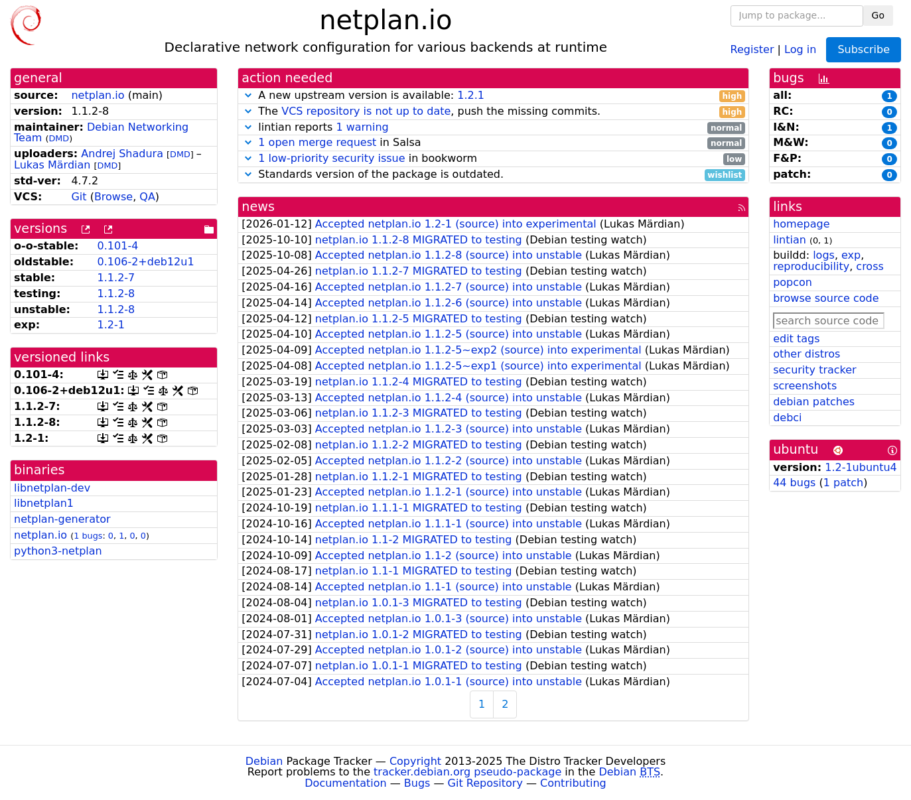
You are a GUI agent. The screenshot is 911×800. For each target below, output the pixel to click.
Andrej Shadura (122, 153)
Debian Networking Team (101, 133)
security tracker (815, 370)
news (258, 206)
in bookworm (493, 159)
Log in (800, 48)
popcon (792, 282)
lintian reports (493, 127)
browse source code (825, 298)
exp (851, 255)
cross (869, 266)
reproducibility (811, 266)
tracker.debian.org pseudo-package (467, 772)
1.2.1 (470, 95)
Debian (264, 761)
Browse (113, 196)
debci (787, 417)
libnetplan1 (44, 503)
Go (878, 15)
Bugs (417, 783)
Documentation (345, 783)
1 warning (362, 127)
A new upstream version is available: (493, 95)
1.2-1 (111, 324)
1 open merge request (317, 142)
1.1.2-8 (116, 293)
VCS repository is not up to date (366, 111)
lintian (789, 239)
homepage (801, 224)
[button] (248, 95)
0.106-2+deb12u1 (146, 261)
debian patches (814, 401)
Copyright (415, 761)
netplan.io (97, 95)
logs (824, 255)
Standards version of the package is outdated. (493, 174)
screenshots (805, 385)
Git (78, 196)
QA (147, 196)
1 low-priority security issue (331, 158)
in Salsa (493, 143)
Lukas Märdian (52, 165)
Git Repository (485, 783)
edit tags (796, 338)
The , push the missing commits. (493, 111)
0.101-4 (118, 245)
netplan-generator (62, 519)
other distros (806, 354)
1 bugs (88, 536)
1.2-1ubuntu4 (861, 467)
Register (752, 48)
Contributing (573, 783)
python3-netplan (58, 551)
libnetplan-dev (52, 488)
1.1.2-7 (116, 277)
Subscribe (863, 49)
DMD (58, 138)
